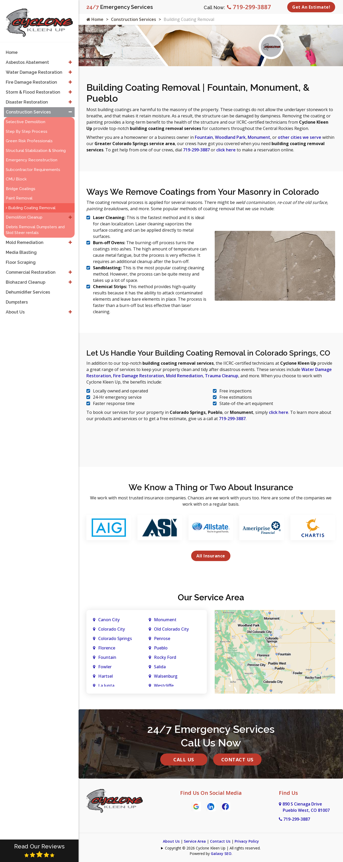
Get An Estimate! (311, 7)
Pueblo (161, 648)
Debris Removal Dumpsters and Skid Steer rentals (35, 225)
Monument (259, 137)
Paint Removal (19, 193)
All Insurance (210, 556)
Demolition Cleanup (24, 212)
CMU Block (16, 174)
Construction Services (133, 19)
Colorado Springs (115, 638)
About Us (171, 841)
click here (226, 150)
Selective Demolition (25, 117)
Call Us (183, 759)
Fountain (204, 137)
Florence (106, 648)
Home (94, 19)
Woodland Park (230, 137)
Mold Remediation (184, 376)
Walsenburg (166, 676)
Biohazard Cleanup (25, 277)
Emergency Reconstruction (31, 155)
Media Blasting (21, 247)
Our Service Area (211, 597)
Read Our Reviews (39, 850)
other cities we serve (299, 137)
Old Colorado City (171, 629)
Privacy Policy (247, 841)
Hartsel (105, 676)
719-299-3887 (249, 7)
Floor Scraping (21, 257)
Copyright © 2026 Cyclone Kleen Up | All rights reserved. (213, 848)
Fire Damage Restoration (138, 376)
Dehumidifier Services (28, 287)
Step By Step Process (26, 126)
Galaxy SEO (221, 853)
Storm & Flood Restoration (33, 87)
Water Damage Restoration (34, 67)
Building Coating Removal (31, 203)
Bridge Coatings (20, 184)
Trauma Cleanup (221, 376)
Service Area (195, 841)
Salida (160, 667)
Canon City (109, 620)
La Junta (106, 685)
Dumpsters (17, 297)
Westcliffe (164, 685)
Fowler (105, 667)
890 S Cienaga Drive (304, 807)
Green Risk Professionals (29, 136)
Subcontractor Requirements (33, 165)
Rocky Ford (165, 657)
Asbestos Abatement (27, 57)
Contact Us (237, 759)
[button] (70, 57)
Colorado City (111, 629)
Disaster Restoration (27, 97)
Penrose (162, 638)
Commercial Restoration (31, 267)
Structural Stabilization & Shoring (36, 146)
